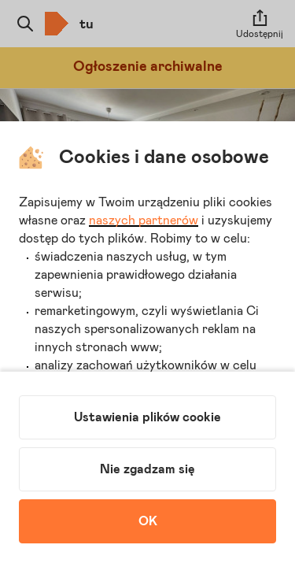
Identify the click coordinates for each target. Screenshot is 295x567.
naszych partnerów (143, 220)
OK (147, 521)
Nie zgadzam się (147, 469)
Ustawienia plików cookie (147, 417)
